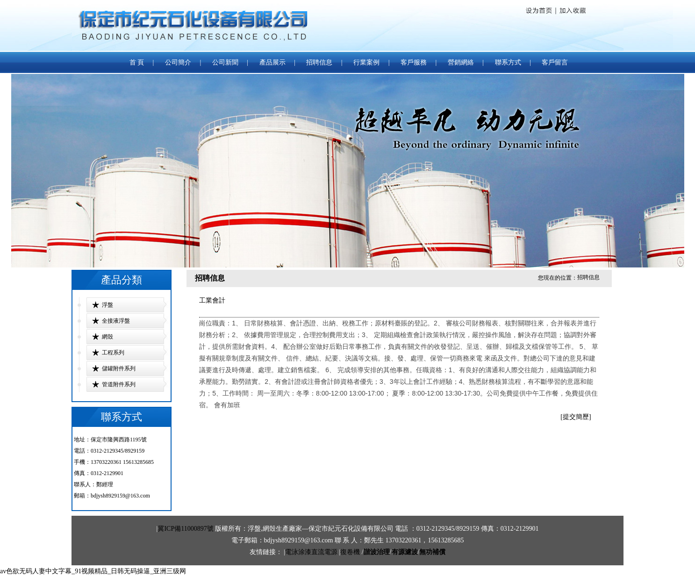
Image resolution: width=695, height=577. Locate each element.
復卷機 (350, 551)
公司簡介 (178, 62)
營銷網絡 (461, 62)
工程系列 (113, 352)
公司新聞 (225, 62)
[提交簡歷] (575, 416)
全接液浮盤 (116, 320)
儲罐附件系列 (119, 368)
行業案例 (366, 62)
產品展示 (272, 62)
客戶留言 (555, 62)
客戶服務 (414, 62)
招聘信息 (319, 62)
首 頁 (136, 62)
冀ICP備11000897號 (185, 528)
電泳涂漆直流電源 (311, 551)
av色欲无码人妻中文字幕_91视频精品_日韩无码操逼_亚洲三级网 (93, 571)
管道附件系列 (119, 384)
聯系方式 (509, 62)
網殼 (107, 336)
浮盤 (107, 305)
